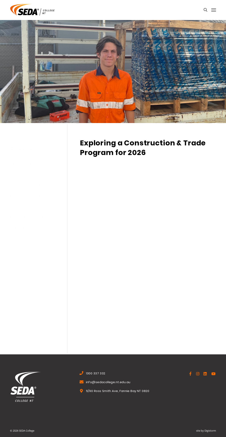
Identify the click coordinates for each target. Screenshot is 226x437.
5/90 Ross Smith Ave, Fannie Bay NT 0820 (117, 391)
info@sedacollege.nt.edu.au (108, 382)
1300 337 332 (95, 374)
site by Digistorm (206, 430)
